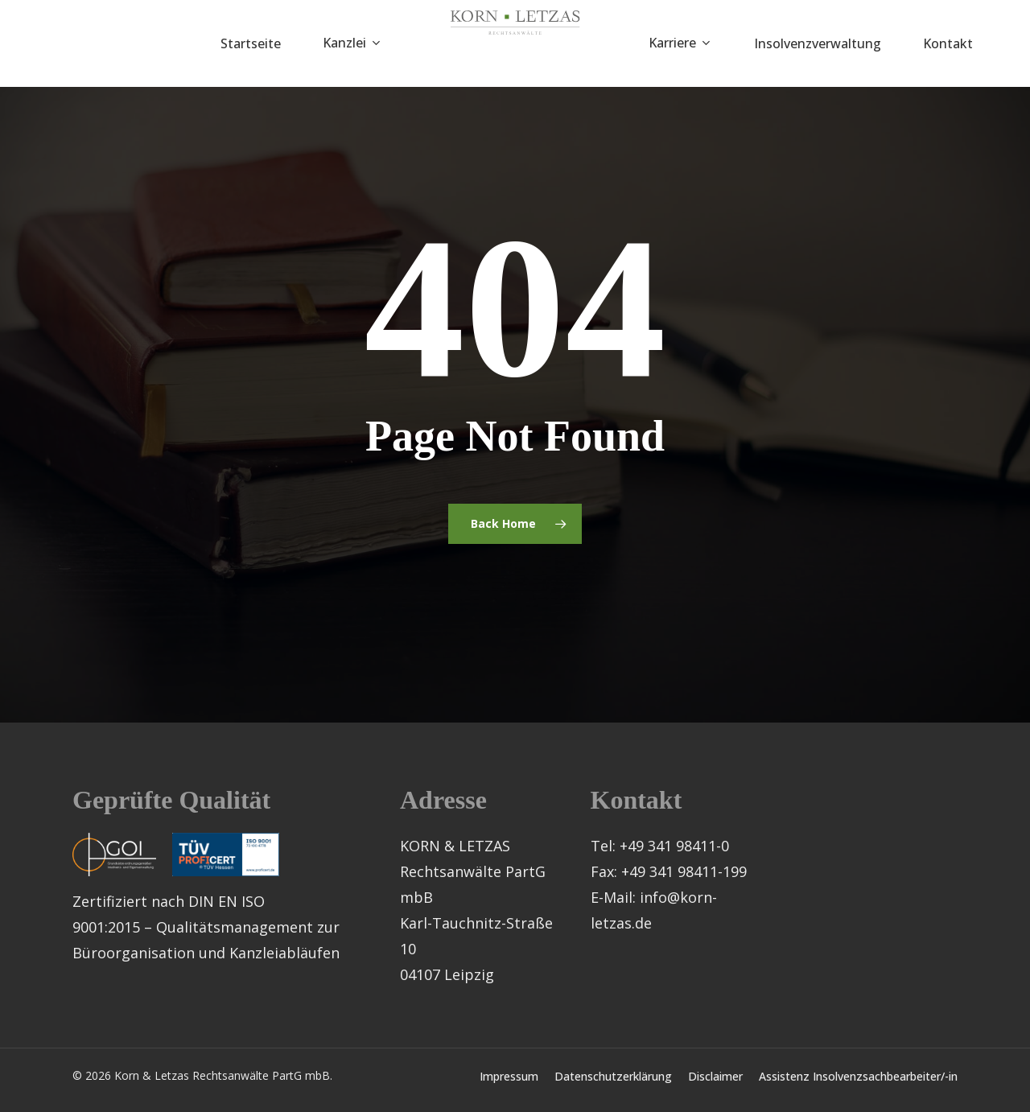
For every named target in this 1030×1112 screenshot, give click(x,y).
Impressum (509, 1076)
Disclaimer (715, 1076)
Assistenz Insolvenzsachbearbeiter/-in (858, 1076)
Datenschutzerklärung (613, 1076)
